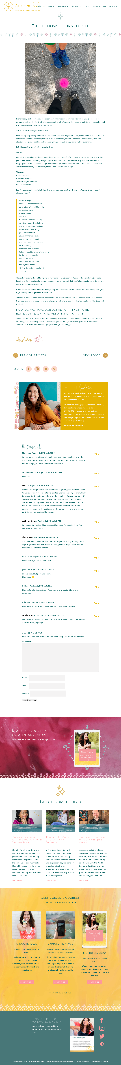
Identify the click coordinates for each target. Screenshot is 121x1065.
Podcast (16, 846)
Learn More (26, 982)
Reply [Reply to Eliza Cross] (96, 538)
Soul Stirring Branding (44, 1061)
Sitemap (105, 1061)
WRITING (75, 6)
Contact (113, 6)
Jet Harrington (28, 521)
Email (25, 685)
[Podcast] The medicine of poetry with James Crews (92, 839)
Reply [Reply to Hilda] (96, 587)
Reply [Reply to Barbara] (96, 557)
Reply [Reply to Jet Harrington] (96, 522)
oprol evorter (28, 615)
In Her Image (71, 1061)
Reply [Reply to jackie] (96, 570)
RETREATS (62, 6)
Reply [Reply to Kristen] (96, 603)
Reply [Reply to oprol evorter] (96, 616)
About (87, 6)
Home (39, 6)
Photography (99, 6)
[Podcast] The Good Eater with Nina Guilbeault (57, 839)
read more (17, 880)
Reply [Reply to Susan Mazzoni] (96, 473)
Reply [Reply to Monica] (96, 454)
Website (25, 693)
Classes (48, 6)
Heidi (24, 485)
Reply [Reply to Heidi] (96, 486)
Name (25, 678)
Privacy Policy (96, 1061)
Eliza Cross (27, 537)
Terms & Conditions (83, 1061)
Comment (27, 642)
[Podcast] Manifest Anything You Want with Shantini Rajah (27, 839)
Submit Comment (29, 700)
